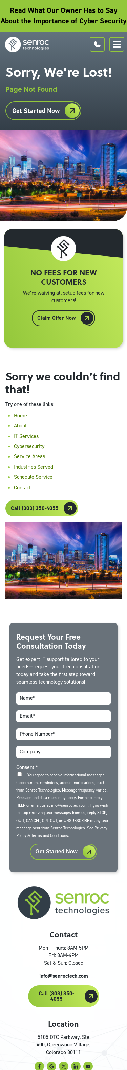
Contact (22, 487)
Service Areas (29, 456)
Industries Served (33, 466)
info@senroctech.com (63, 975)
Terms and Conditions (49, 835)
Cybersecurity (29, 446)
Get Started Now (36, 110)
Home (20, 415)
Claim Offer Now (56, 317)
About (20, 425)
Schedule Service (33, 477)
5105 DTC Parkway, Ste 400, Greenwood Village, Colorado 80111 (63, 1044)
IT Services (26, 436)
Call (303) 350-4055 (35, 508)
